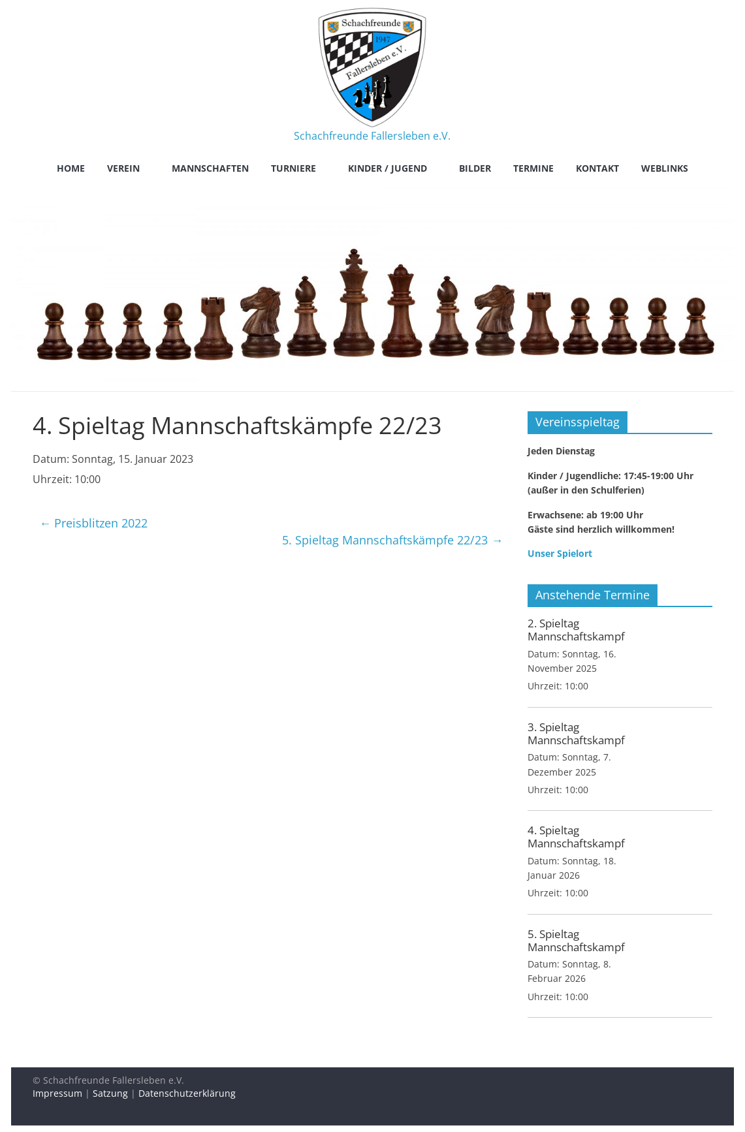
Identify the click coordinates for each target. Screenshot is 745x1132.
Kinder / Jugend (387, 168)
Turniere (293, 168)
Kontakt (597, 168)
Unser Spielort (560, 553)
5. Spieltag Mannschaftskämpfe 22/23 (392, 540)
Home (71, 168)
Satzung (110, 1093)
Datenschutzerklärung (187, 1093)
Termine (533, 168)
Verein (123, 168)
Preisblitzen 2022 (93, 523)
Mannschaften (210, 168)
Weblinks (664, 168)
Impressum (57, 1093)
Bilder (475, 168)
